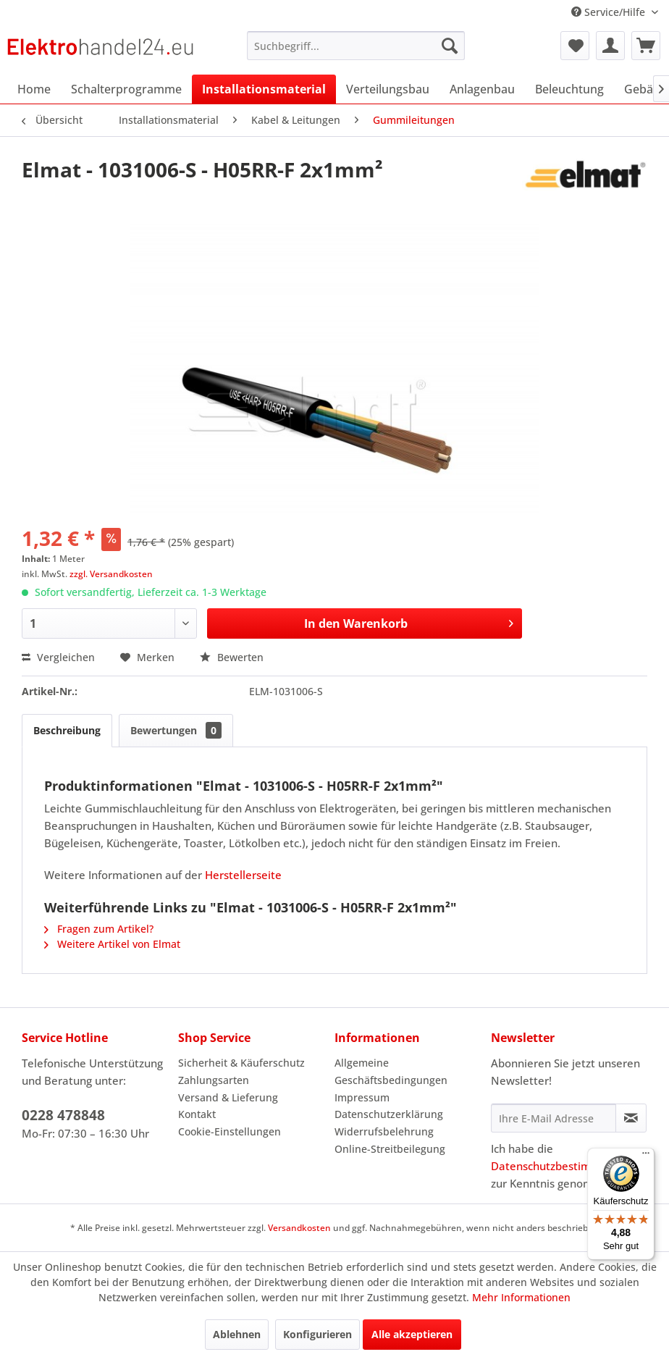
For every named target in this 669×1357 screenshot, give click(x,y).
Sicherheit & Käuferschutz (241, 1063)
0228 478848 (63, 1115)
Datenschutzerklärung (388, 1114)
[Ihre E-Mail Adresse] (553, 1118)
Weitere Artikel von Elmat (112, 944)
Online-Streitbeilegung (389, 1149)
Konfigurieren (317, 1334)
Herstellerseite (243, 874)
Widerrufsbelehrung (384, 1131)
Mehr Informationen (521, 1297)
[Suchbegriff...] (355, 45)
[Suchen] (449, 45)
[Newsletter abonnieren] (631, 1118)
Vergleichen (58, 657)
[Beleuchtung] (569, 89)
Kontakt (197, 1114)
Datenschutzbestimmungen (562, 1166)
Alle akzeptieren (412, 1334)
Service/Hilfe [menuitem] (609, 12)
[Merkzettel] (574, 45)
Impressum (362, 1097)
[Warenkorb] (645, 45)
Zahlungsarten (213, 1080)
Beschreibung (67, 730)
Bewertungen (176, 730)
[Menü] (646, 1156)
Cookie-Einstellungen (229, 1131)
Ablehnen (237, 1334)
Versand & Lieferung (228, 1097)
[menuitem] (355, 45)
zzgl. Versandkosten (111, 574)
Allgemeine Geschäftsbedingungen (390, 1071)
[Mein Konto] (610, 45)
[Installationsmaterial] (264, 89)
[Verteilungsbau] (387, 89)
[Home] (34, 89)
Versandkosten (299, 1228)
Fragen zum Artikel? (98, 929)
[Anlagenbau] (482, 89)
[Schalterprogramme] (126, 89)
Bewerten (232, 657)
